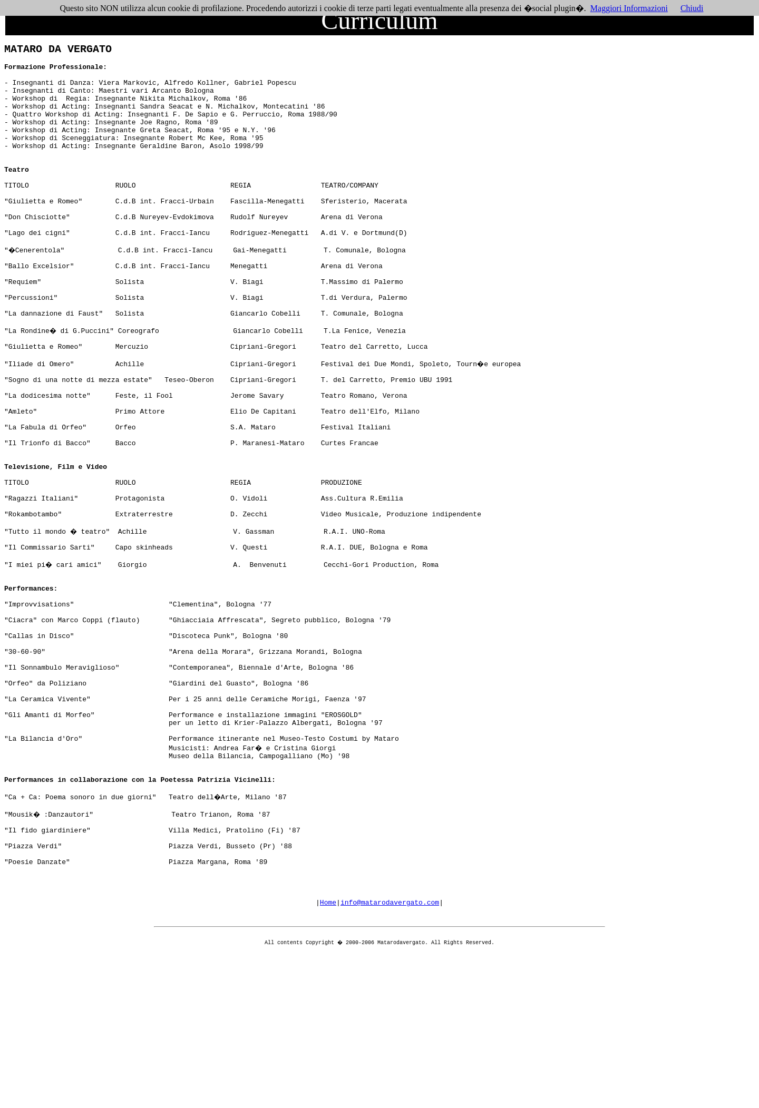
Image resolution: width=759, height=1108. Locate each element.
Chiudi (692, 8)
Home (328, 1052)
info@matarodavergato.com (389, 1052)
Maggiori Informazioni (629, 8)
